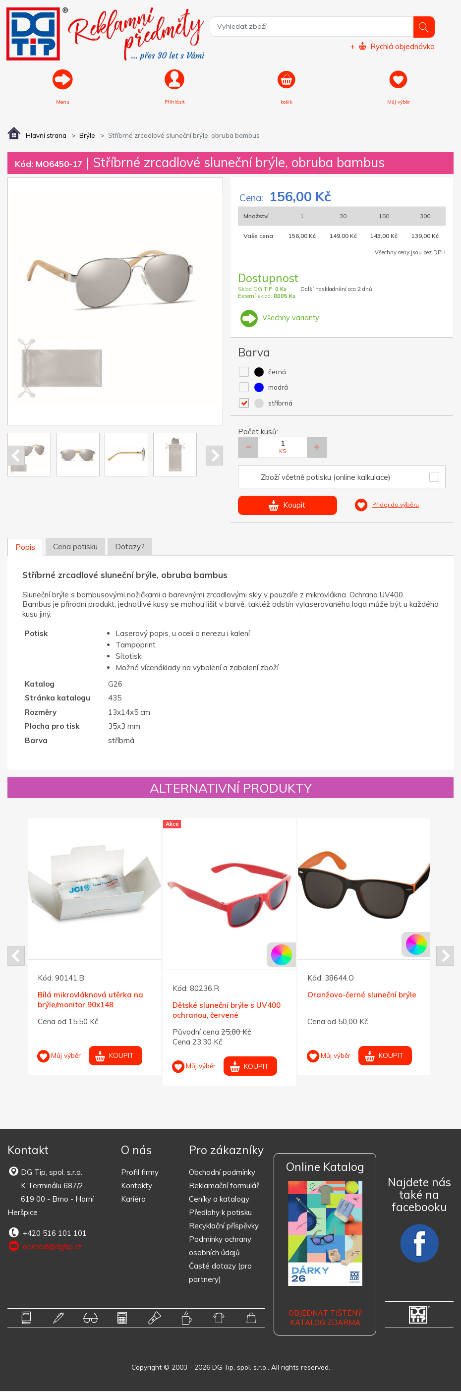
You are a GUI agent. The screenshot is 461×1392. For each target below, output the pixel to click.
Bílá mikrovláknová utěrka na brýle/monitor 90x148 (90, 1000)
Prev (16, 456)
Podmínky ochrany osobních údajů (220, 1246)
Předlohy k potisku (220, 1213)
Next (214, 456)
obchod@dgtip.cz (44, 1247)
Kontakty (136, 1186)
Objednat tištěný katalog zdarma (325, 1318)
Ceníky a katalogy (219, 1200)
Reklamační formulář (224, 1186)
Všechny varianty (279, 318)
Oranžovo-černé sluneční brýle (361, 995)
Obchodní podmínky (222, 1173)
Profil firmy (140, 1173)
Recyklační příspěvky (224, 1226)
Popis (25, 547)
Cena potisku (75, 547)
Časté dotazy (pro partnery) (220, 1273)
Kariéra (133, 1200)
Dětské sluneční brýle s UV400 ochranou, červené (227, 1011)
